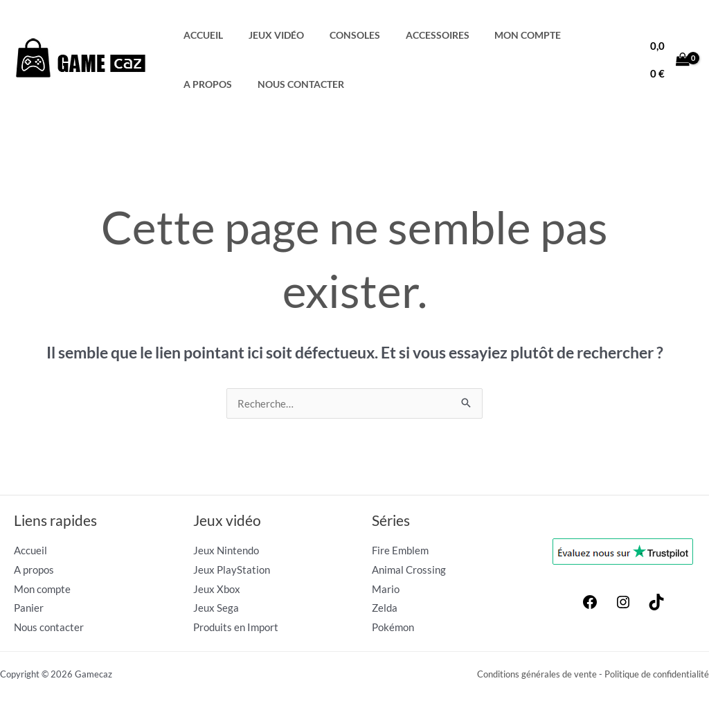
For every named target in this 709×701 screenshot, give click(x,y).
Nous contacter (224, 84)
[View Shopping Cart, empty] (667, 60)
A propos (574, 35)
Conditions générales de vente (537, 674)
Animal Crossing (409, 569)
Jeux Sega (216, 608)
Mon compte (498, 35)
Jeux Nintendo (226, 550)
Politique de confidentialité (656, 674)
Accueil (200, 35)
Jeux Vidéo (266, 35)
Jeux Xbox (216, 589)
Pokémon (393, 627)
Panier (29, 608)
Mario (386, 589)
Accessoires (414, 35)
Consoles (338, 35)
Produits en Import (235, 627)
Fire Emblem (400, 550)
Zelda (384, 608)
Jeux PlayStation (231, 569)
